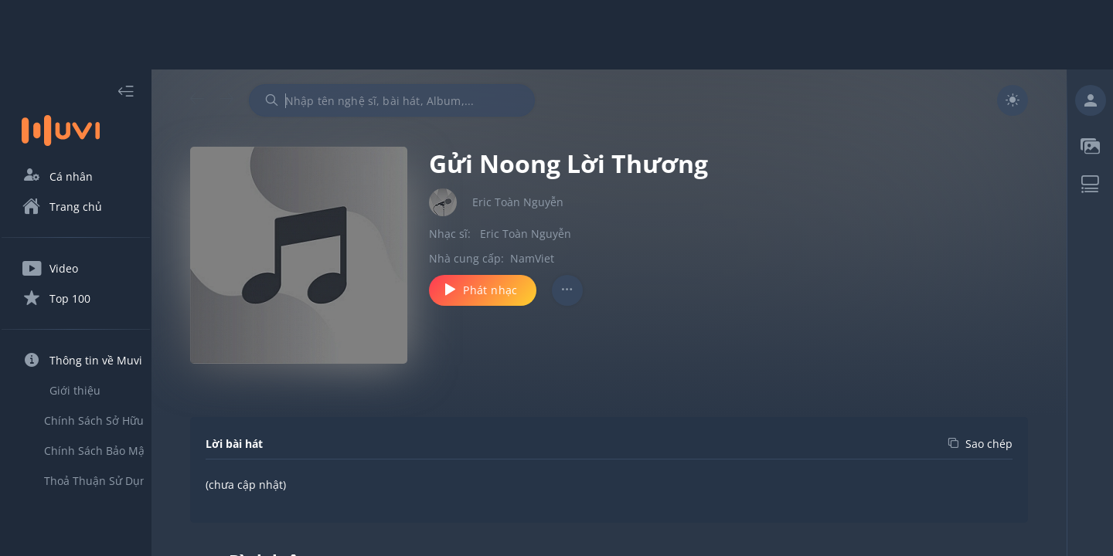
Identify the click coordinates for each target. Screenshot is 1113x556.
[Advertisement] (556, 35)
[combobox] (420, 100)
